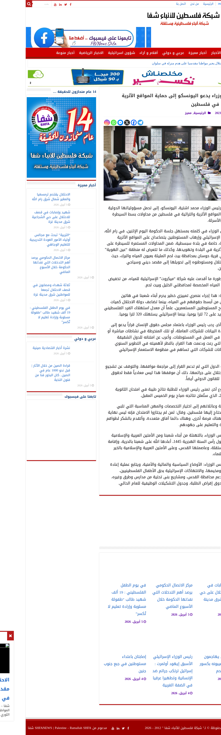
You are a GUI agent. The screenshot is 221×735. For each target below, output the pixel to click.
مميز (163, 113)
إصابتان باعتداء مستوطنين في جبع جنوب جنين (100, 664)
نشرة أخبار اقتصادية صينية (27, 348)
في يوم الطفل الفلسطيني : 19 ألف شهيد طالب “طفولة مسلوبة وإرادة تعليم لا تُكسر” (102, 599)
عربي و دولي (148, 52)
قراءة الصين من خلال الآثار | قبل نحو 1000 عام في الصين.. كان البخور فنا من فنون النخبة (26, 373)
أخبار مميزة (173, 52)
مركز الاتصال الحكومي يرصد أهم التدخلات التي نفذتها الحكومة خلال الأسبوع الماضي (148, 596)
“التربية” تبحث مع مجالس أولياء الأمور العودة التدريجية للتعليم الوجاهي (25, 239)
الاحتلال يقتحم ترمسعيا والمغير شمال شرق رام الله (26, 196)
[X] (102, 122)
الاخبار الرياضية (66, 52)
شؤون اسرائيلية (96, 52)
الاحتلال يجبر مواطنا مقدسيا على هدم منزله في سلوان (164, 63)
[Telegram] (116, 122)
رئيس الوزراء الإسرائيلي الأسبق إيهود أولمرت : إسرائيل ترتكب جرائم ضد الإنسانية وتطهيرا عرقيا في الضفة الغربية (148, 671)
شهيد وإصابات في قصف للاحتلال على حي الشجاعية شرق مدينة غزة (195, 596)
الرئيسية (183, 3)
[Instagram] (82, 122)
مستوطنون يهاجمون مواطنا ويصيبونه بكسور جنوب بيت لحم (195, 664)
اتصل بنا (156, 3)
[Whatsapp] (89, 122)
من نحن (170, 3)
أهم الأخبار (195, 52)
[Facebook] (109, 122)
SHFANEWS (18, 728)
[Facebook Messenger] (96, 122)
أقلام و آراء (124, 52)
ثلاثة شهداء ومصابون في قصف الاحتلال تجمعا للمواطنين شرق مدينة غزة (27, 290)
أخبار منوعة (41, 52)
